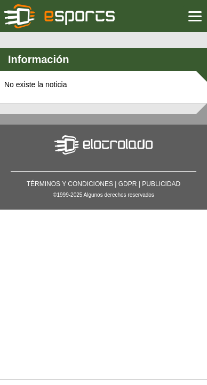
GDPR (127, 184)
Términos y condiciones (70, 184)
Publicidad (161, 184)
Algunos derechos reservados (119, 195)
